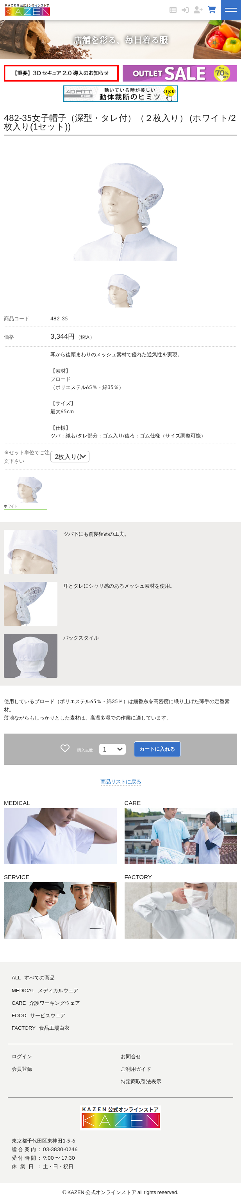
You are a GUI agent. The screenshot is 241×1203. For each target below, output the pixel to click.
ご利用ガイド (136, 1069)
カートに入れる (157, 749)
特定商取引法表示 (141, 1081)
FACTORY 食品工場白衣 (41, 1028)
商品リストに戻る (120, 781)
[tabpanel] (121, 202)
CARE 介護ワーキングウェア (46, 1003)
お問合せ (131, 1056)
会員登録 (22, 1069)
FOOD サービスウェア (39, 1015)
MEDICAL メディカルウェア (45, 990)
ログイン (22, 1056)
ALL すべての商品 (33, 977)
